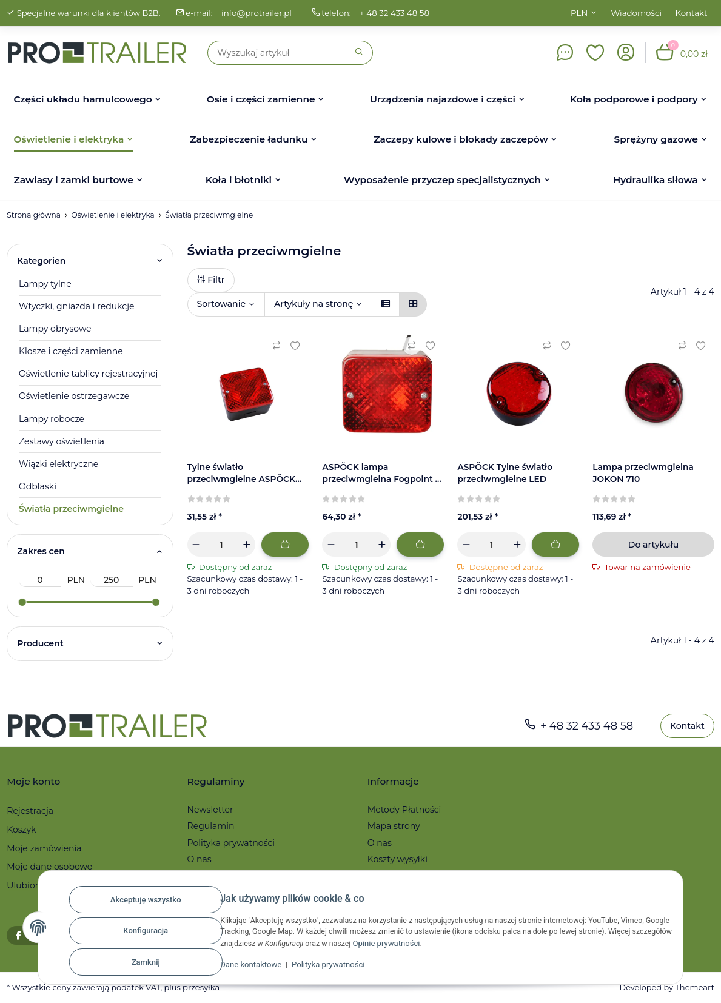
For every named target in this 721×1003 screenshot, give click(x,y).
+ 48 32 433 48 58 (399, 13)
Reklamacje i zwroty (229, 875)
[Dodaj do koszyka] (285, 544)
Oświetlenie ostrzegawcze (74, 396)
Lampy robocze (51, 419)
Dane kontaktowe (240, 967)
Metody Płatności (404, 809)
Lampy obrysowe (55, 328)
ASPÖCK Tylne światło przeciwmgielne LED (505, 473)
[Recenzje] (209, 498)
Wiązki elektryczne (58, 463)
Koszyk (21, 829)
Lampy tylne (45, 283)
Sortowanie (221, 303)
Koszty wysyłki (397, 859)
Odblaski (37, 486)
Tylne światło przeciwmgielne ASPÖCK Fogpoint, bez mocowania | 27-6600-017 (246, 473)
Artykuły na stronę (313, 303)
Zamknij (135, 962)
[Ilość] (221, 544)
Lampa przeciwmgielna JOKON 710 (644, 473)
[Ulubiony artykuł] (295, 346)
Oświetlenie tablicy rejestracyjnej (88, 373)
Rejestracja (30, 810)
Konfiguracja (135, 933)
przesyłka (204, 987)
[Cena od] (40, 579)
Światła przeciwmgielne (71, 508)
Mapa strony (393, 825)
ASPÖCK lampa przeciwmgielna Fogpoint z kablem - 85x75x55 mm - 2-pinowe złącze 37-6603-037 (381, 473)
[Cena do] (111, 579)
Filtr (211, 279)
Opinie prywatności (427, 946)
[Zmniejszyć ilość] (196, 544)
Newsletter (210, 809)
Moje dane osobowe (49, 866)
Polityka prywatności (317, 967)
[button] (595, 53)
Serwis (381, 875)
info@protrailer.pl (260, 13)
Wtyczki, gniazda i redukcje (76, 306)
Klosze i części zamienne (71, 351)
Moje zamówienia (44, 848)
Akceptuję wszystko (135, 903)
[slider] (22, 602)
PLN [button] (579, 13)
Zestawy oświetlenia (61, 441)
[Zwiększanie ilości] (246, 544)
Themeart (694, 987)
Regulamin (211, 825)
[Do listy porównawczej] (276, 346)
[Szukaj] (276, 53)
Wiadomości (636, 13)
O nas (199, 859)
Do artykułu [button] (653, 544)
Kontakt (692, 13)
